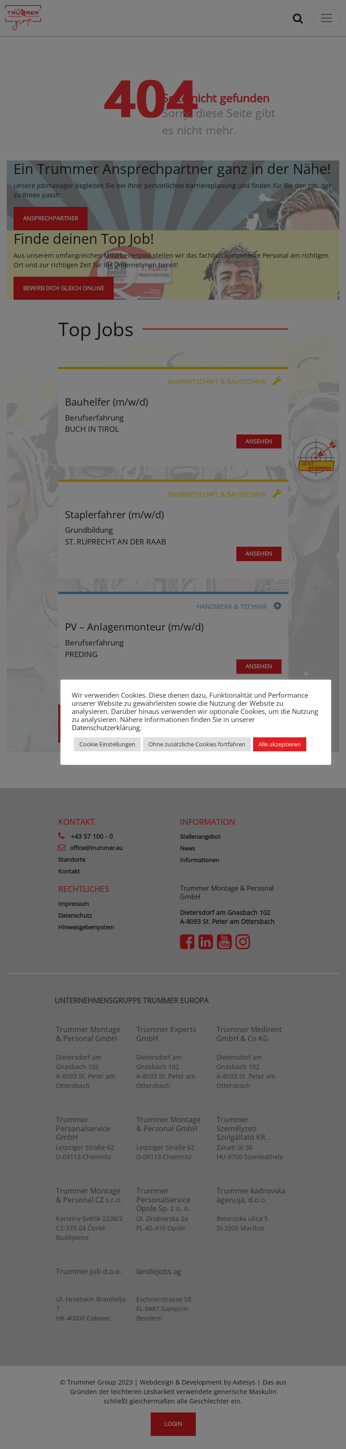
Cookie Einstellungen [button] (107, 744)
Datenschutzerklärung (106, 727)
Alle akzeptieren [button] (279, 744)
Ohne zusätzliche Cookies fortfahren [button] (196, 744)
